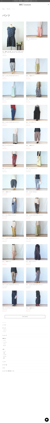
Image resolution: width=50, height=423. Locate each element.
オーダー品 (4, 365)
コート (4, 341)
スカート (5, 330)
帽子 (4, 358)
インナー (4, 362)
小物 (3, 349)
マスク (3, 368)
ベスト (4, 344)
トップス (4, 325)
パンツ (4, 332)
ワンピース (4, 336)
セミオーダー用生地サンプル (8, 371)
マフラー (5, 355)
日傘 (4, 353)
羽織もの (4, 339)
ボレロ (4, 346)
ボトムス (4, 328)
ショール (5, 342)
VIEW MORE (25, 317)
